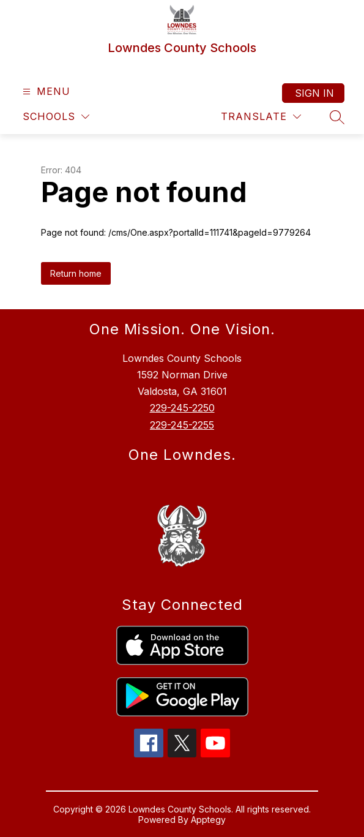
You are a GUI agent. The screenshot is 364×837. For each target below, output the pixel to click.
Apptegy (208, 819)
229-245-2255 (182, 425)
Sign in (314, 93)
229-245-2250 (182, 408)
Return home (76, 273)
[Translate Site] (261, 116)
